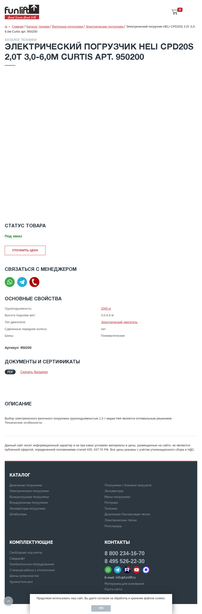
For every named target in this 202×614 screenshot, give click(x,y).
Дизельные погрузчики (25, 467)
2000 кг (106, 308)
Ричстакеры (113, 508)
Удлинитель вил (21, 564)
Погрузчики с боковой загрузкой (128, 467)
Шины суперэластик (24, 558)
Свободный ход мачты (25, 534)
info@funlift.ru (126, 559)
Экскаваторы (114, 473)
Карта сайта (113, 571)
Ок (101, 608)
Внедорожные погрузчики (28, 485)
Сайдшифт (17, 540)
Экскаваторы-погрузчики (27, 490)
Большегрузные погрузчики (29, 479)
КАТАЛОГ (19, 457)
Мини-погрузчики (117, 479)
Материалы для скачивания (124, 566)
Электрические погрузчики (29, 473)
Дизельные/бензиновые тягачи (127, 496)
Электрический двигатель (119, 322)
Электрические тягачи (121, 502)
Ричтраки (111, 485)
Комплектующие (31, 524)
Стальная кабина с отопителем (32, 552)
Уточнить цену (25, 250)
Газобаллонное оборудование (31, 546)
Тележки (111, 490)
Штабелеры (18, 496)
